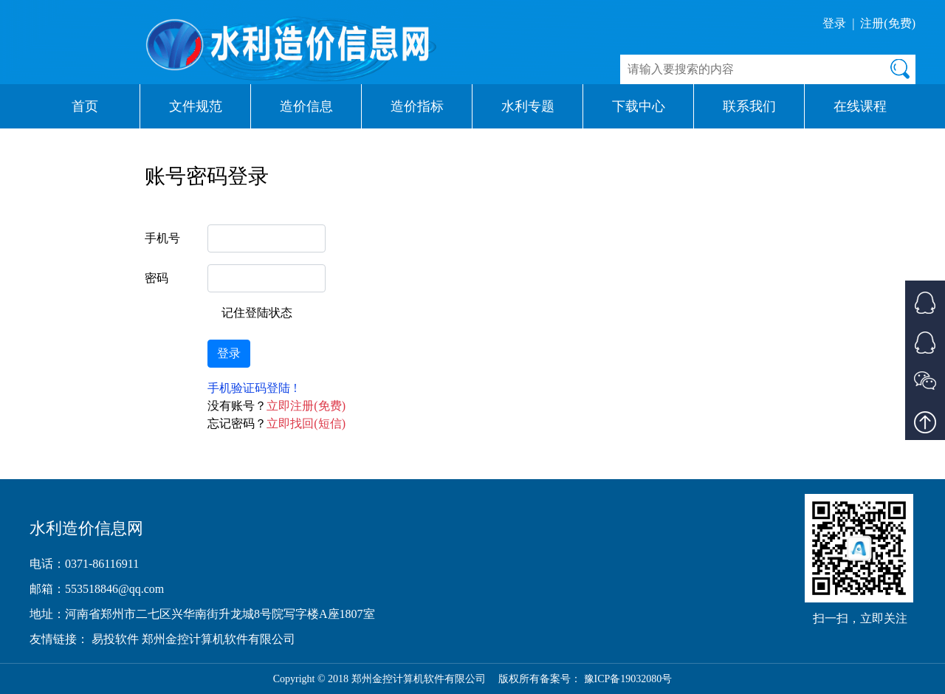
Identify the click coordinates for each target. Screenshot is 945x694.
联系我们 (749, 106)
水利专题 (527, 106)
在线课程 (860, 106)
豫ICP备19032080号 (628, 678)
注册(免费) (887, 23)
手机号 (162, 238)
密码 (156, 278)
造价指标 (417, 106)
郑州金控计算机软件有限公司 (218, 639)
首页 (85, 106)
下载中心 (638, 106)
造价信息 (306, 106)
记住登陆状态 (256, 312)
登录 (834, 23)
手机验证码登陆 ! (252, 388)
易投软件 (117, 639)
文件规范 (195, 106)
